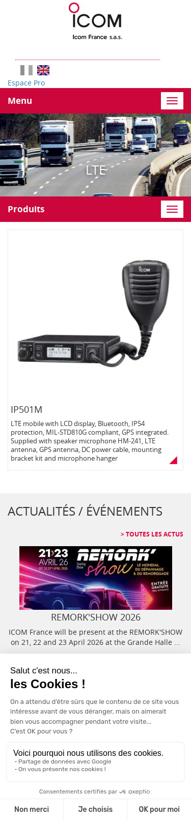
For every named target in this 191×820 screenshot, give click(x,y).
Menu (20, 100)
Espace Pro (26, 83)
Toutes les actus (153, 534)
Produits (26, 209)
